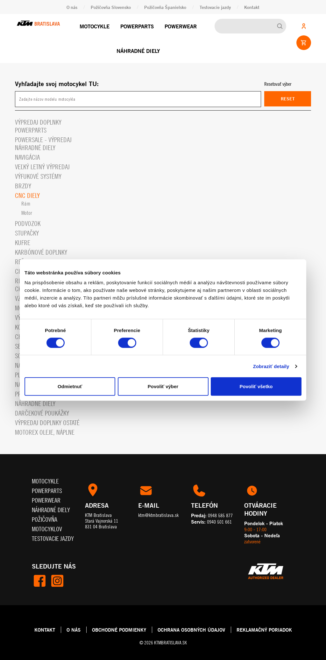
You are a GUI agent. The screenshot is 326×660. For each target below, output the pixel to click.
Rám (25, 203)
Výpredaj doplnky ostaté (47, 423)
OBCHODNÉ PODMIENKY (119, 630)
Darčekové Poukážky (42, 413)
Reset (288, 98)
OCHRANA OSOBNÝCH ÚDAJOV (191, 630)
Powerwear (181, 26)
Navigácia (27, 157)
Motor (26, 213)
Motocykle (95, 26)
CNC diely (27, 195)
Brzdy (23, 186)
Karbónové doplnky (41, 252)
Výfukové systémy (38, 176)
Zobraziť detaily (271, 366)
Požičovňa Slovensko (111, 7)
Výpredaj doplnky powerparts (38, 126)
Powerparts (137, 26)
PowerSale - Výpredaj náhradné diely (43, 144)
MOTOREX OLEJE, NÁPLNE (44, 432)
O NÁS (74, 630)
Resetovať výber (277, 84)
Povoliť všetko (256, 386)
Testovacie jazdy (215, 7)
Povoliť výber (163, 386)
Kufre (22, 243)
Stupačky (27, 233)
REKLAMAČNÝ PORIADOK (264, 630)
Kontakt (251, 7)
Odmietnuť (70, 386)
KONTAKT (44, 630)
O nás (72, 7)
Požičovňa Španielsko (165, 7)
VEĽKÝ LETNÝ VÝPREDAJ (42, 167)
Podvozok (27, 224)
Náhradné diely (138, 50)
